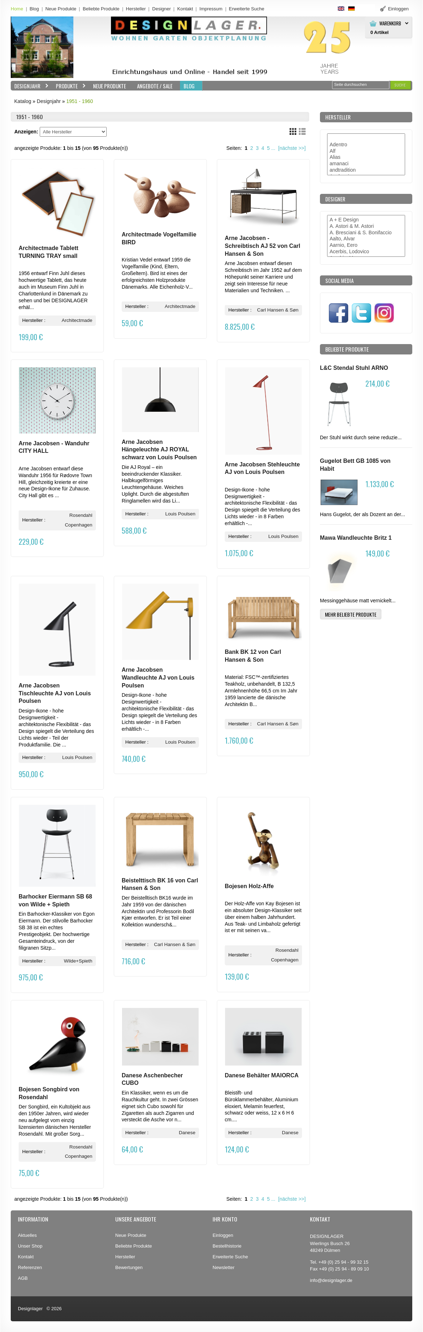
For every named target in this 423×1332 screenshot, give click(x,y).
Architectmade (77, 320)
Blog (34, 8)
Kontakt (185, 8)
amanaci (366, 164)
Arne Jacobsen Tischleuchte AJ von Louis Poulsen (55, 693)
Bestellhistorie (227, 1246)
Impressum (210, 8)
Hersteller (136, 8)
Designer (161, 8)
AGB (23, 1278)
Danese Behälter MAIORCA (261, 1075)
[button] (400, 85)
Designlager (30, 1308)
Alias (366, 157)
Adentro (366, 145)
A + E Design (366, 220)
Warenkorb (390, 23)
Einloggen (223, 1235)
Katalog (22, 101)
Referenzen (30, 1267)
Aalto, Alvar (366, 239)
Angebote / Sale (154, 86)
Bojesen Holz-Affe (249, 886)
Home (17, 8)
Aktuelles (27, 1235)
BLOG (189, 86)
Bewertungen (129, 1267)
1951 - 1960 (79, 101)
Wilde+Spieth (78, 961)
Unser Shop (30, 1246)
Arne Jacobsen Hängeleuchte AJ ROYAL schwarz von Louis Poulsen (159, 449)
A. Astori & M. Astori (366, 226)
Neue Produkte (61, 8)
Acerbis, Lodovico (366, 252)
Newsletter (223, 1267)
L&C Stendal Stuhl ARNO (354, 368)
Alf (366, 151)
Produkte (69, 86)
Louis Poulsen (180, 513)
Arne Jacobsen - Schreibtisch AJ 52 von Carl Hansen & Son (262, 245)
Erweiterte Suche (230, 1256)
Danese (187, 1132)
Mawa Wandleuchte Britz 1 (356, 538)
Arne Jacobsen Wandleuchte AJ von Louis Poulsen (158, 677)
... (273, 148)
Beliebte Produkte (101, 8)
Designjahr (30, 86)
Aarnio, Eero (366, 245)
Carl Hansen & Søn (277, 310)
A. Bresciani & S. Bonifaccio (366, 233)
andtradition (366, 170)
